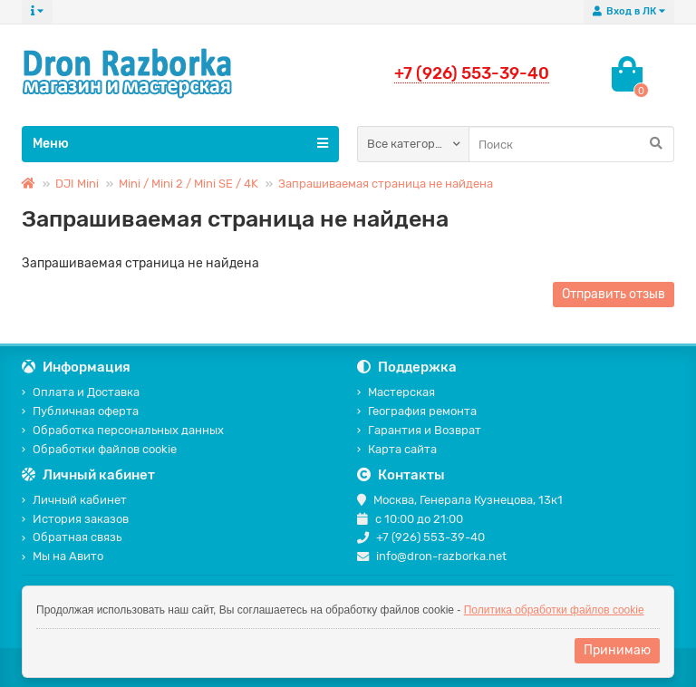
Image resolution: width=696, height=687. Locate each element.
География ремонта (417, 411)
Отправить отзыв (613, 294)
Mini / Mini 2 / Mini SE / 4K (188, 183)
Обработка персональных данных (123, 430)
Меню (180, 143)
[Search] (571, 144)
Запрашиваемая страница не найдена (385, 183)
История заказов (75, 519)
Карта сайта (397, 449)
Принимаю (617, 650)
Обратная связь (71, 537)
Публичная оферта (80, 411)
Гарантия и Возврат (419, 430)
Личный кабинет (74, 500)
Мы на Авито (62, 556)
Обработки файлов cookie (99, 449)
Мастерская (396, 392)
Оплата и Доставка (81, 392)
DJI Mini (77, 183)
